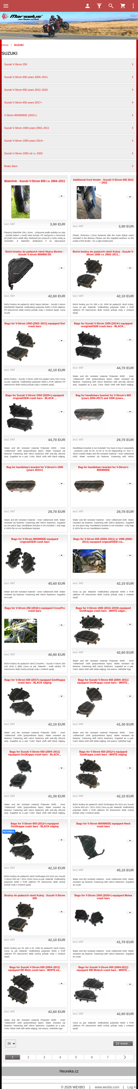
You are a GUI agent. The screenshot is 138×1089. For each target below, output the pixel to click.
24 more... (123, 1043)
